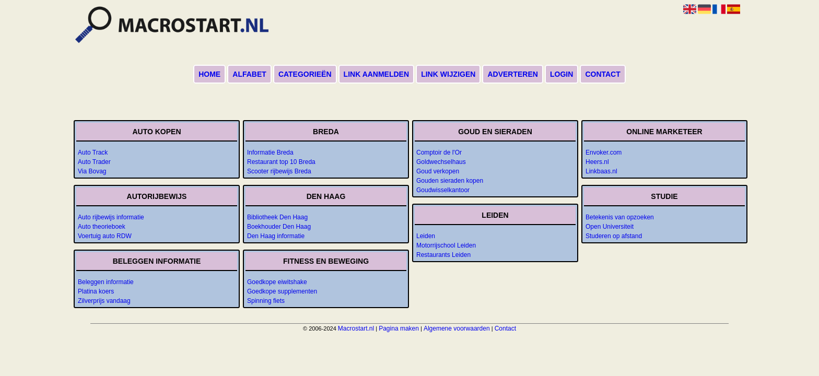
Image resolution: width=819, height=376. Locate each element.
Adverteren (512, 74)
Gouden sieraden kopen (449, 180)
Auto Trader (94, 162)
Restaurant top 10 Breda (281, 162)
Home (209, 74)
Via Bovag (92, 171)
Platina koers (96, 291)
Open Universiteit (610, 226)
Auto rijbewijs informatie (111, 217)
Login (561, 74)
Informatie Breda (270, 152)
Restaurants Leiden (443, 254)
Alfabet (249, 74)
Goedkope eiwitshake (277, 282)
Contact (602, 74)
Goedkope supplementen (282, 291)
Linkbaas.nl (601, 171)
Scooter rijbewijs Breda (279, 171)
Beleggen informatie (106, 282)
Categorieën (305, 74)
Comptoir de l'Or (439, 152)
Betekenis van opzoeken (620, 217)
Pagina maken (399, 328)
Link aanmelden (376, 74)
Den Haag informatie (276, 236)
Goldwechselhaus (441, 162)
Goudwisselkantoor (443, 190)
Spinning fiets (266, 300)
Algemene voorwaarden (457, 328)
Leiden (425, 236)
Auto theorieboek (101, 226)
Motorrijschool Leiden (446, 245)
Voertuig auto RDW (105, 236)
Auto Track (93, 152)
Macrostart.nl (356, 328)
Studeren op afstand (614, 236)
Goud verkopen (437, 171)
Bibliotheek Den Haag (277, 217)
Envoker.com (604, 152)
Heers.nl (597, 162)
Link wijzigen (448, 74)
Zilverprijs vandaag (104, 300)
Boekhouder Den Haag (279, 226)
